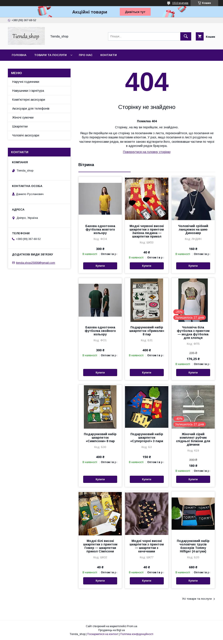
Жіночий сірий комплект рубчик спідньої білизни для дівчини (193, 439)
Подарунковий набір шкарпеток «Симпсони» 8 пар (100, 437)
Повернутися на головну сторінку (147, 152)
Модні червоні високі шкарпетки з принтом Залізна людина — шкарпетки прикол (147, 231)
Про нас (86, 55)
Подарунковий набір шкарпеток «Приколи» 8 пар (146, 331)
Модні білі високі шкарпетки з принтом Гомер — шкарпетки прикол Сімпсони (100, 546)
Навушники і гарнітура (28, 90)
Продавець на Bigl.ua (111, 630)
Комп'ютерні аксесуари (28, 99)
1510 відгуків (180, 3)
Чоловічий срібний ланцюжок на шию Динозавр (193, 229)
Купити (100, 265)
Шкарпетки (20, 126)
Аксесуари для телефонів (30, 108)
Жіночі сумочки (23, 117)
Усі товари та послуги (197, 598)
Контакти (108, 55)
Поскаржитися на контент (102, 634)
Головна (19, 55)
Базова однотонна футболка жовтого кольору (100, 229)
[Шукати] (185, 36)
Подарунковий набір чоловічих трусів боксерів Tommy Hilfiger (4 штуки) (193, 546)
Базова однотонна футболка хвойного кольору (100, 331)
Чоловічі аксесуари (25, 135)
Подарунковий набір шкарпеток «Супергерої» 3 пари (146, 437)
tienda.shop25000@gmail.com (35, 262)
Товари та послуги (50, 55)
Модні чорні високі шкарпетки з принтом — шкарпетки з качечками (147, 546)
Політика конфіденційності (136, 634)
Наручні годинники (25, 81)
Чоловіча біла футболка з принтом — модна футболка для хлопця (193, 333)
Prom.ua (132, 626)
